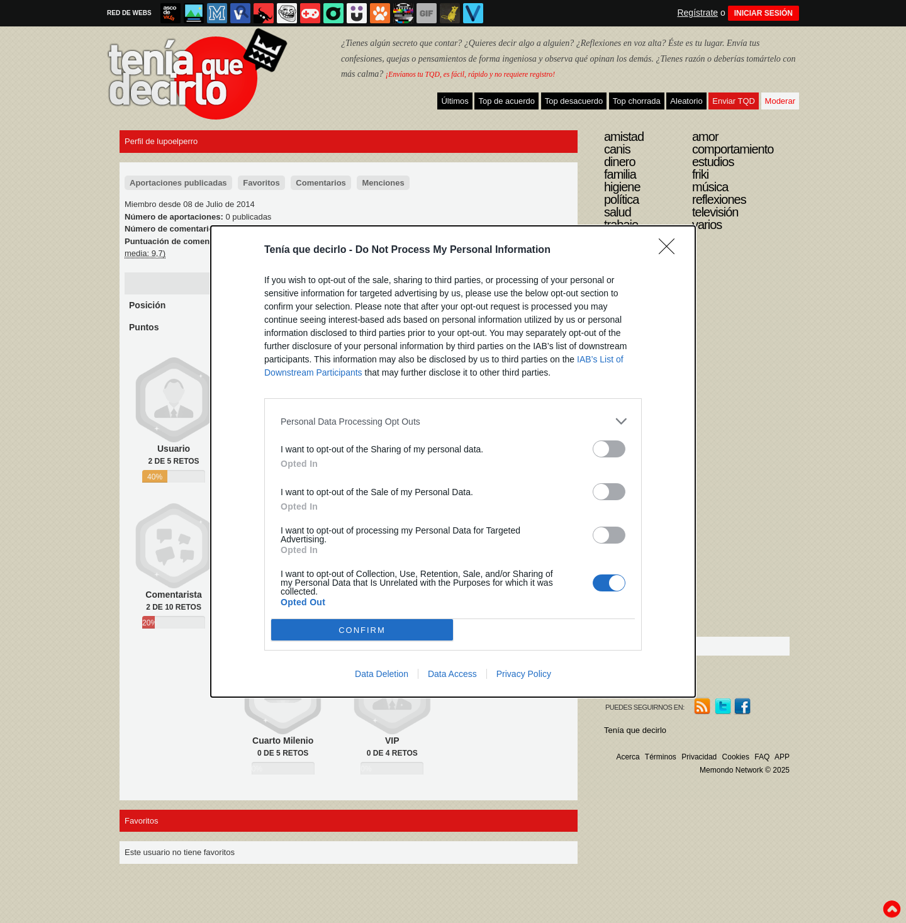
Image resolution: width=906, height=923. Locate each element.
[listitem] (453, 421)
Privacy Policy (523, 674)
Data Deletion (381, 674)
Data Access (452, 674)
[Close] (671, 250)
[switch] (609, 448)
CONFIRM (362, 630)
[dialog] (453, 461)
